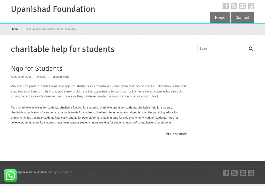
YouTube (251, 6)
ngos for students (44, 122)
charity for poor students (84, 117)
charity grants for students (117, 117)
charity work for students (150, 117)
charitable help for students (155, 107)
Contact (242, 17)
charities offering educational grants (117, 112)
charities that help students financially (43, 117)
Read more (178, 134)
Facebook (226, 6)
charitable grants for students (117, 107)
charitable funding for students (79, 107)
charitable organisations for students (34, 112)
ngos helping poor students (73, 122)
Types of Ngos (60, 76)
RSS (234, 6)
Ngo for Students (36, 68)
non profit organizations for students (149, 122)
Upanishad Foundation (53, 9)
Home (220, 17)
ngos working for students (108, 122)
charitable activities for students (38, 107)
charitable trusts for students (76, 112)
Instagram (242, 6)
